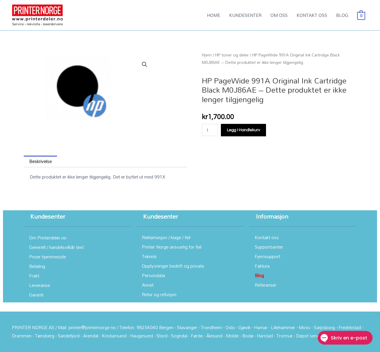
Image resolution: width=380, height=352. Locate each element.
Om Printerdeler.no (47, 237)
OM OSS (279, 15)
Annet (147, 284)
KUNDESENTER (245, 15)
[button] (144, 64)
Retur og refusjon (159, 294)
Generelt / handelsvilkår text (56, 247)
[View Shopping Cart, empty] (361, 15)
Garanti (36, 294)
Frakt (34, 275)
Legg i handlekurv (243, 130)
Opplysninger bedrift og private (173, 265)
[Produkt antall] (210, 130)
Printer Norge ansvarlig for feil (171, 246)
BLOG (342, 15)
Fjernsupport (267, 256)
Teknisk (149, 256)
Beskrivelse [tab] (40, 161)
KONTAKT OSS (312, 15)
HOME (213, 15)
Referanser (265, 284)
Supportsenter (269, 246)
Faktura (262, 265)
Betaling (37, 266)
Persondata (153, 275)
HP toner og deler (232, 55)
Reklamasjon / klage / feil (166, 237)
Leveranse (39, 285)
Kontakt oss (267, 237)
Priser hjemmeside (47, 256)
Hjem (207, 55)
